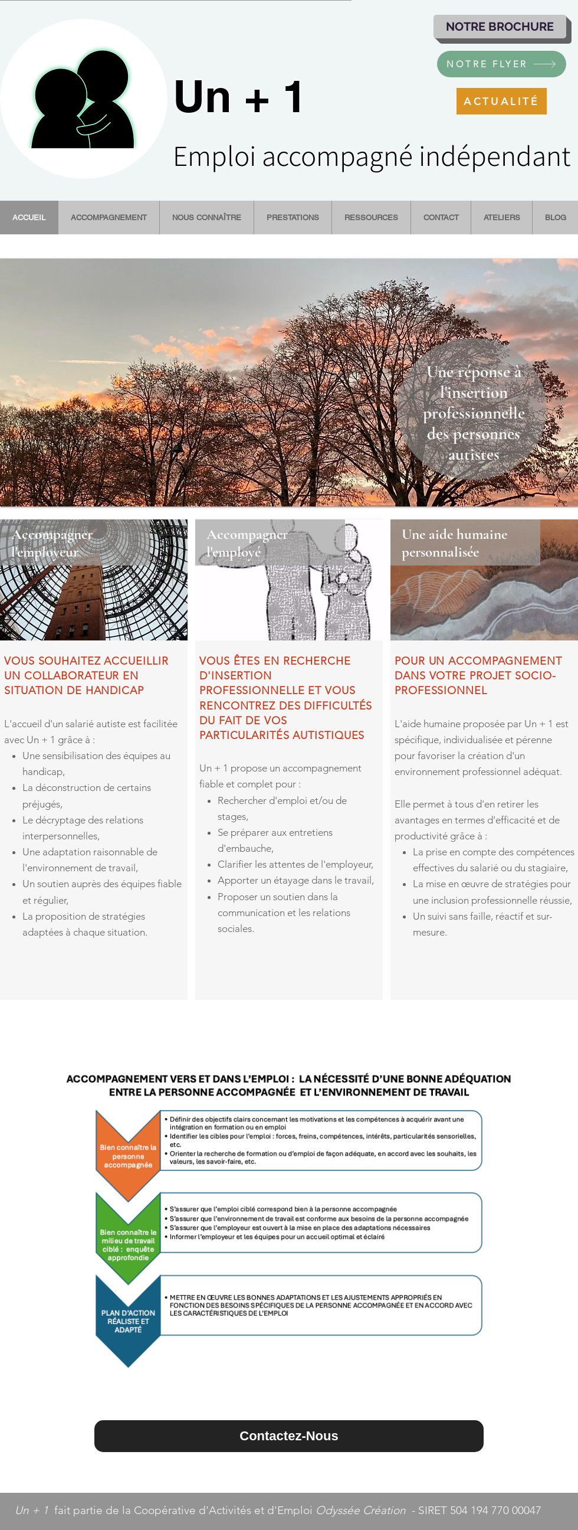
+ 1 (269, 96)
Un (202, 96)
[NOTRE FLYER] (501, 64)
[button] (289, 382)
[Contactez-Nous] (289, 1436)
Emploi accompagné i (299, 155)
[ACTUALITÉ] (502, 101)
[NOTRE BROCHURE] (500, 26)
